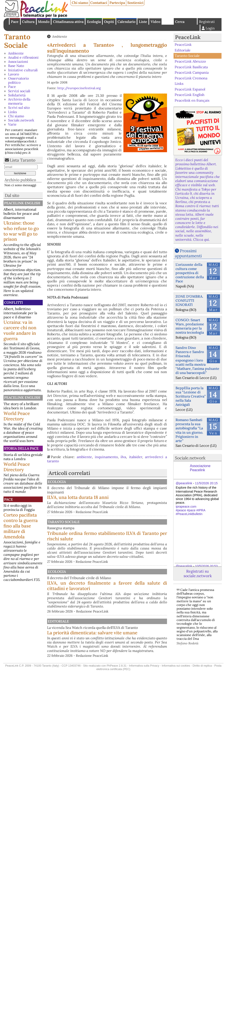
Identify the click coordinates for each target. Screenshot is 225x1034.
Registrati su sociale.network (198, 573)
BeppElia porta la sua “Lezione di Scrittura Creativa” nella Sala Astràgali (191, 396)
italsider (135, 457)
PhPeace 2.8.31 (116, 698)
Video (155, 21)
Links (12, 112)
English (167, 21)
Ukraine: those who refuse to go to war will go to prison (21, 231)
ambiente (84, 457)
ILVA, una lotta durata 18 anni (123, 497)
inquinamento (106, 457)
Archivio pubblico (20, 179)
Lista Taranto (22, 160)
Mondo (43, 21)
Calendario (126, 21)
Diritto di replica (202, 698)
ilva (123, 457)
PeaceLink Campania (192, 72)
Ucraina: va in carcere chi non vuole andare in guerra (19, 330)
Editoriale (103, 640)
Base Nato (16, 65)
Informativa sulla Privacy (144, 698)
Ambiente (16, 53)
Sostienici (135, 2)
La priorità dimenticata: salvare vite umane (129, 658)
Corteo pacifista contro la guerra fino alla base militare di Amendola (20, 526)
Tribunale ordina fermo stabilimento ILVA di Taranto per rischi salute (129, 542)
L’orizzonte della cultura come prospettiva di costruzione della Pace (190, 272)
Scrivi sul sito (19, 107)
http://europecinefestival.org (79, 88)
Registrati (207, 21)
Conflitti (13, 302)
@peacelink (184, 483)
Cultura (28, 21)
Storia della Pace (21, 448)
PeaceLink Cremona (191, 78)
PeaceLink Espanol (190, 89)
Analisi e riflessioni (23, 57)
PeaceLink (188, 37)
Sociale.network (21, 120)
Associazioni (18, 61)
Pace (15, 21)
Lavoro (13, 74)
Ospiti (109, 21)
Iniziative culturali (23, 70)
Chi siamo (80, 2)
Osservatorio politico (18, 80)
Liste (143, 21)
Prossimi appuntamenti (188, 253)
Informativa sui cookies (176, 698)
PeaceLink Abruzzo (190, 61)
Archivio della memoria (19, 101)
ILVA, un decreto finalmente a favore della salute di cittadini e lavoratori (129, 602)
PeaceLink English (22, 203)
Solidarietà (17, 95)
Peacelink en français (192, 100)
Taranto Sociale (17, 40)
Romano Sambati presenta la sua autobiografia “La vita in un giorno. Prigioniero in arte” (189, 430)
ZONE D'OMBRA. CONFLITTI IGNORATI (189, 300)
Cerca (179, 21)
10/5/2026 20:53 (206, 566)
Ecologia (94, 21)
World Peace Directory (16, 416)
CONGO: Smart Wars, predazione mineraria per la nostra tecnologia (190, 326)
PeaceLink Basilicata (191, 67)
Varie (12, 124)
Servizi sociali (19, 91)
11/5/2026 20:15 (206, 483)
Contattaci (98, 2)
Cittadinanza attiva (68, 21)
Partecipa (117, 2)
